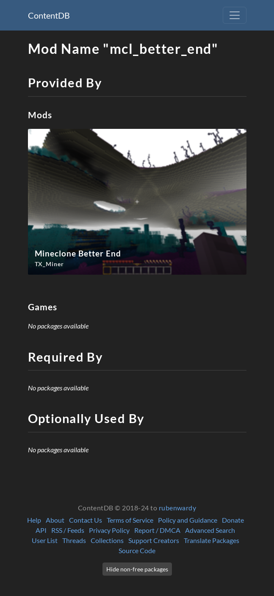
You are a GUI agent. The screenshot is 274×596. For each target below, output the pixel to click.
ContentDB (49, 15)
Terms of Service (130, 520)
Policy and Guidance (187, 520)
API (41, 530)
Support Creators (153, 540)
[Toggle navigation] (234, 15)
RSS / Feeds (67, 530)
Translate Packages (211, 540)
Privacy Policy (109, 530)
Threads (74, 540)
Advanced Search (210, 530)
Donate (233, 520)
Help (34, 520)
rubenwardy (178, 508)
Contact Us (85, 520)
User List (45, 540)
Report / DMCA (157, 530)
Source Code (137, 550)
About (55, 520)
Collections (107, 540)
